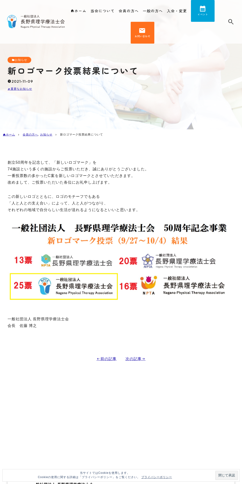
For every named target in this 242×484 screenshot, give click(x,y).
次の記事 (133, 359)
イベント (203, 15)
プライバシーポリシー (156, 477)
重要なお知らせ (21, 89)
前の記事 (108, 359)
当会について (103, 11)
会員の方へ (129, 11)
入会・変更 (177, 11)
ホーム (80, 11)
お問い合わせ (142, 38)
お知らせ (21, 60)
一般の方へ (153, 11)
